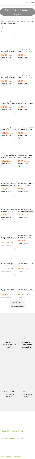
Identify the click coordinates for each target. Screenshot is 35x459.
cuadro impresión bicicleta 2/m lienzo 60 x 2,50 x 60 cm (25, 129)
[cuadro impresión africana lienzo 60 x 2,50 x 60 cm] (9, 41)
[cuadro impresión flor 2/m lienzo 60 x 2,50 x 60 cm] (26, 254)
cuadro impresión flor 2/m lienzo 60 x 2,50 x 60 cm (25, 264)
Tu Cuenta (4, 449)
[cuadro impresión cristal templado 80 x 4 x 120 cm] (26, 226)
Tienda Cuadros (26, 21)
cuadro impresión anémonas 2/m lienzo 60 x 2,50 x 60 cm (9, 103)
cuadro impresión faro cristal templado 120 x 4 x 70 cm (9, 265)
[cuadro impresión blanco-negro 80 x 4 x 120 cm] (9, 173)
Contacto (4, 443)
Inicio (3, 21)
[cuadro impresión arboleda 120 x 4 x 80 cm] (9, 119)
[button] (6, 58)
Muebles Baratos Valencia (10, 435)
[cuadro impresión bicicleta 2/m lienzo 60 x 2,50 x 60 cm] (26, 119)
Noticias (4, 453)
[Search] (26, 3)
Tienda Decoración (13, 21)
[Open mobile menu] (31, 3)
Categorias (17, 15)
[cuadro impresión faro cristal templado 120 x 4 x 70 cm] (9, 254)
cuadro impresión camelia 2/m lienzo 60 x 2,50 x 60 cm (9, 211)
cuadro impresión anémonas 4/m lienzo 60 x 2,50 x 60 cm (26, 103)
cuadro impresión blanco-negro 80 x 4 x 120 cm (8, 184)
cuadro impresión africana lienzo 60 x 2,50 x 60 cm (9, 50)
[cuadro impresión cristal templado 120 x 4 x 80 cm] (9, 227)
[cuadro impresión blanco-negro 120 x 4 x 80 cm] (9, 145)
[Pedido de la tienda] (2, 27)
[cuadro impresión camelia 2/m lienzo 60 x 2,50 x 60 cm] (9, 200)
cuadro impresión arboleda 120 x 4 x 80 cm (8, 128)
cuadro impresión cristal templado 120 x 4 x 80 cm (9, 238)
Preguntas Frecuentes (8, 446)
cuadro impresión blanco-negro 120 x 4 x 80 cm (8, 156)
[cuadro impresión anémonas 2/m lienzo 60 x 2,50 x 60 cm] (9, 93)
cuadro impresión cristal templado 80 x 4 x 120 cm (25, 236)
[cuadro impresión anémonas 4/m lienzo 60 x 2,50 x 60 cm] (26, 93)
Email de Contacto (10, 427)
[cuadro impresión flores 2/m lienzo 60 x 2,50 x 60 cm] (9, 280)
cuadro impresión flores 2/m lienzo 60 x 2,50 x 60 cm (8, 291)
